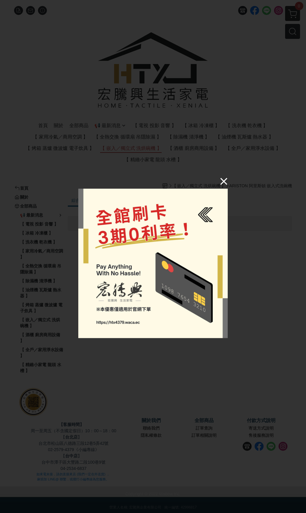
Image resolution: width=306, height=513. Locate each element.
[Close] (224, 181)
